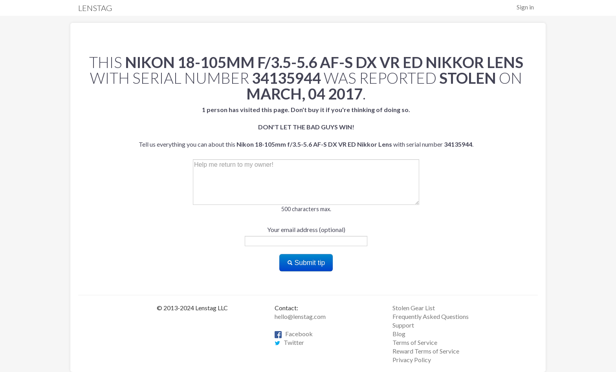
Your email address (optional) (306, 229)
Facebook (294, 333)
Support (403, 325)
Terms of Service (414, 342)
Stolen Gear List (413, 307)
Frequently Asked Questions (430, 316)
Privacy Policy (411, 359)
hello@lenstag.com (300, 316)
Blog (398, 333)
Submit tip (306, 263)
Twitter (289, 342)
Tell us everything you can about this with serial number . (306, 127)
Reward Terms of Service (425, 351)
